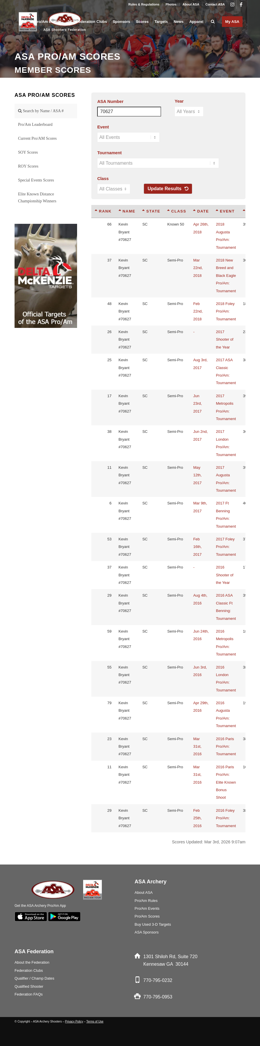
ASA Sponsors (147, 932)
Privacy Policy (74, 1021)
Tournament (109, 152)
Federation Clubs (29, 970)
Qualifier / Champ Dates (34, 978)
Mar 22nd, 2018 (198, 268)
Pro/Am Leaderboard (35, 124)
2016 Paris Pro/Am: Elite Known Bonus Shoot (226, 782)
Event (103, 127)
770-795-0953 (157, 996)
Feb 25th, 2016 (197, 818)
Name (127, 211)
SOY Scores (28, 152)
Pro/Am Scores (147, 916)
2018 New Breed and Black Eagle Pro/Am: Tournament (226, 275)
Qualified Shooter (29, 986)
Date (201, 211)
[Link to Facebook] (241, 4)
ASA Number (110, 101)
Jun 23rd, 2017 (197, 403)
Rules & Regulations (143, 4)
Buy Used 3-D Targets (153, 924)
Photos (170, 4)
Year (179, 101)
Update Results (167, 188)
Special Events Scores (36, 180)
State (151, 211)
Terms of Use (95, 1021)
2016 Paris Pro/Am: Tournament (226, 746)
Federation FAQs (29, 994)
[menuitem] (144, 4)
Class (102, 178)
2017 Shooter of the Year (224, 339)
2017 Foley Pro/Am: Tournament (226, 547)
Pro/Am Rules (146, 900)
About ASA (191, 4)
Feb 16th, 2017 (197, 547)
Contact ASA (215, 4)
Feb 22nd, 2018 (198, 311)
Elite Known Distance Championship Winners (37, 197)
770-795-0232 (157, 980)
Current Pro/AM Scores (37, 138)
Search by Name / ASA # (41, 111)
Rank (103, 211)
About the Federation (32, 962)
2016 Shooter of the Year (224, 575)
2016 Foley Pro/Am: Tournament (226, 818)
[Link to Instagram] (232, 4)
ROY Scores (28, 166)
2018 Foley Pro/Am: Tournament (226, 311)
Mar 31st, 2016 (197, 746)
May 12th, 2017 (197, 475)
